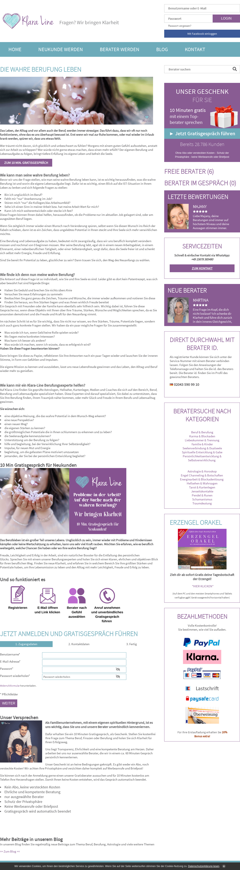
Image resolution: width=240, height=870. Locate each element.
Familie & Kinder (202, 444)
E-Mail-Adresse (10, 661)
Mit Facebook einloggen (202, 34)
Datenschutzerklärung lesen (203, 866)
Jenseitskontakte (202, 491)
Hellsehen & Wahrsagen (202, 483)
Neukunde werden (60, 49)
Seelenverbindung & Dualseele (202, 448)
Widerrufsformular (10, 685)
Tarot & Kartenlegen (202, 487)
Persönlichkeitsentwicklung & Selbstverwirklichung (202, 458)
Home (14, 49)
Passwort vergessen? (179, 26)
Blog (162, 49)
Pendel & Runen (202, 495)
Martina (200, 300)
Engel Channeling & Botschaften (202, 475)
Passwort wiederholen (15, 676)
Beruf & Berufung (202, 432)
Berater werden (119, 49)
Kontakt (195, 49)
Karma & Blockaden (202, 436)
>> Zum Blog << (10, 851)
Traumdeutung (202, 503)
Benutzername (10, 654)
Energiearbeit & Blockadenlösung (202, 479)
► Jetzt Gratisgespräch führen (202, 133)
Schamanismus (202, 499)
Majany (200, 206)
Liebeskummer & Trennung (202, 440)
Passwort (6, 669)
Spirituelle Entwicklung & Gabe (202, 452)
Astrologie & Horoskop (202, 471)
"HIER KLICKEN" (202, 586)
